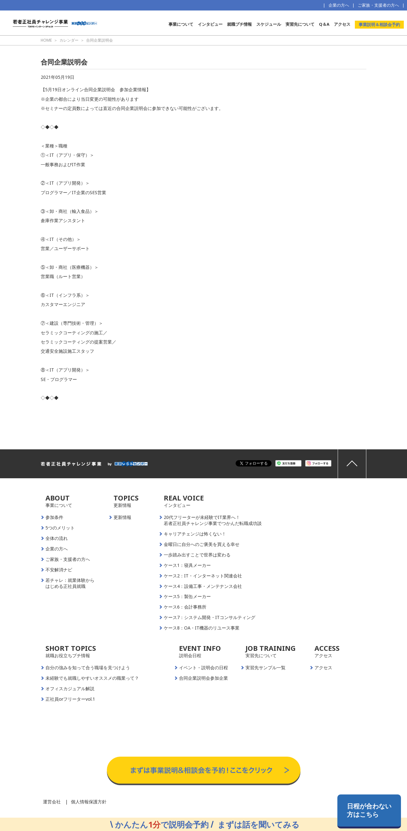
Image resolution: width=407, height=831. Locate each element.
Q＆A (324, 24)
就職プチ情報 (239, 24)
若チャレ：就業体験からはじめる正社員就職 (69, 583)
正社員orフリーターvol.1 (70, 699)
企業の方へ (338, 5)
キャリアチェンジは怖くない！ (195, 534)
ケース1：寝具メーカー (187, 565)
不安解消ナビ (58, 570)
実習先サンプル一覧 (265, 668)
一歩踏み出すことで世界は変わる (197, 555)
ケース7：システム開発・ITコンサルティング (209, 617)
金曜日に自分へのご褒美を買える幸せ (201, 544)
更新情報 (122, 517)
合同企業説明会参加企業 (203, 678)
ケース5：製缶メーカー (187, 596)
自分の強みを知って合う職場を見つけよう (87, 668)
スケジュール (268, 24)
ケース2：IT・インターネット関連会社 (203, 576)
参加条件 (54, 517)
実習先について (300, 24)
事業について (181, 24)
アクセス (342, 24)
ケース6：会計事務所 (185, 607)
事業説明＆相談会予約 (379, 24)
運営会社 (52, 802)
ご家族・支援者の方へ (378, 5)
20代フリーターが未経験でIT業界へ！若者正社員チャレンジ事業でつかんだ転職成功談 (213, 520)
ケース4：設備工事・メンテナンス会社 (203, 586)
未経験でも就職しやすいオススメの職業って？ (92, 678)
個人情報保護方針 (89, 802)
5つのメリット (60, 528)
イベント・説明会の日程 (203, 668)
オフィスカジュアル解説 (69, 688)
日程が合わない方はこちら (369, 810)
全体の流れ (56, 538)
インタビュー (210, 24)
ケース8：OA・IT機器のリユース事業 (201, 628)
